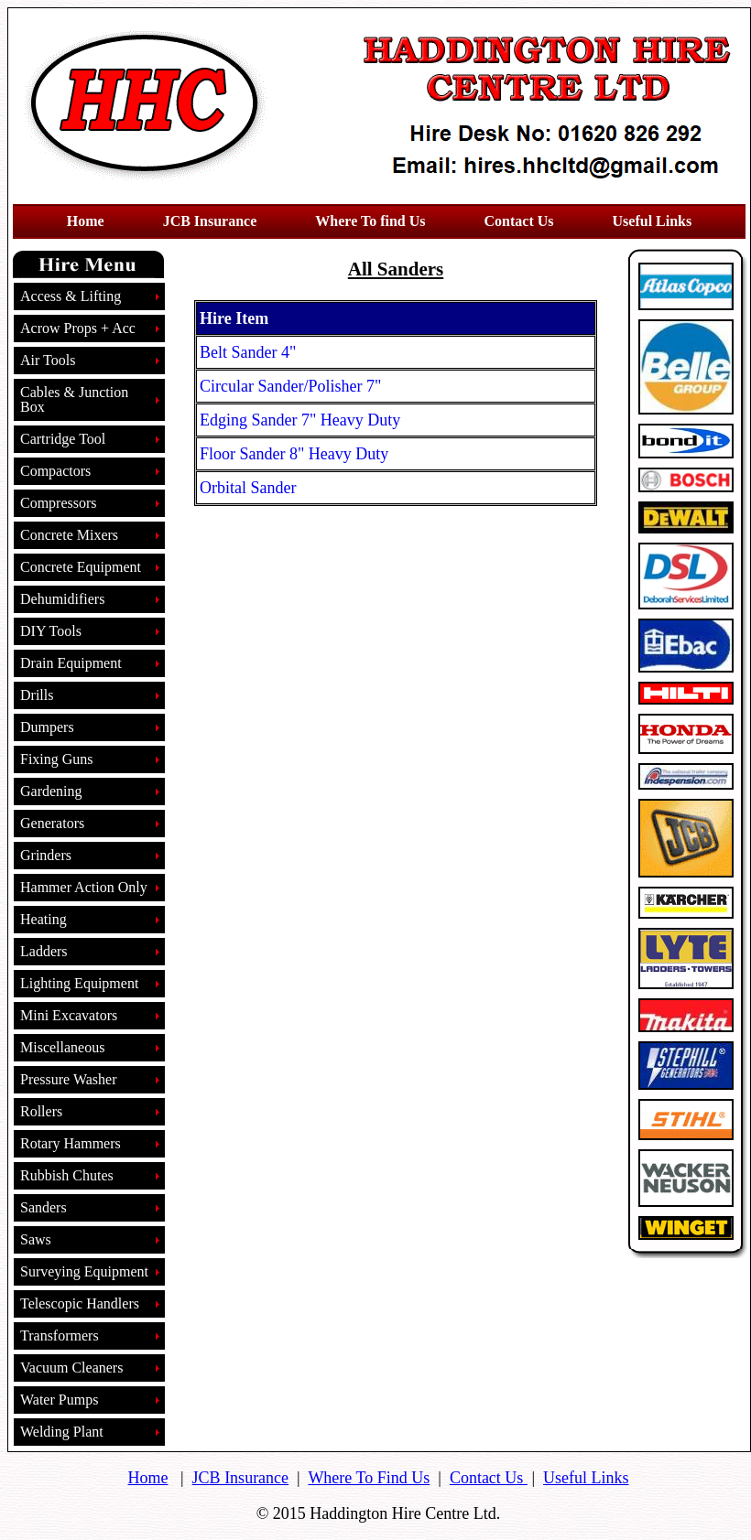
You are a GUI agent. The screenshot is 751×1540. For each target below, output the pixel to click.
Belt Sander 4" (248, 352)
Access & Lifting (70, 296)
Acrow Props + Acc (78, 328)
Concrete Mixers (69, 535)
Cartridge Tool (62, 439)
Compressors (58, 503)
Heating (43, 919)
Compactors (55, 471)
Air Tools (47, 360)
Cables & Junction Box (74, 399)
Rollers (41, 1111)
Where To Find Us (369, 1478)
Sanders (43, 1207)
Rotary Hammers (70, 1143)
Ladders (44, 951)
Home (148, 1478)
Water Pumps (59, 1399)
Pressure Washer (68, 1079)
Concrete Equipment (80, 567)
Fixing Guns (56, 759)
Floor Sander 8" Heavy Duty (294, 454)
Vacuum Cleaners (71, 1367)
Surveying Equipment (84, 1271)
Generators (52, 823)
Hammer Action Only (83, 887)
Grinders (45, 855)
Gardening (51, 791)
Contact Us (489, 1478)
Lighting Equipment (79, 983)
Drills (36, 695)
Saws (35, 1239)
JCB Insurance (240, 1478)
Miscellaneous (62, 1047)
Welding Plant (61, 1431)
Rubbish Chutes (67, 1175)
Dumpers (47, 727)
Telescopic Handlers (79, 1303)
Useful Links (586, 1478)
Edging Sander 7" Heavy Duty (300, 420)
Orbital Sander (248, 488)
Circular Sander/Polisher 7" (290, 386)
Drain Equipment (71, 663)
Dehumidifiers (62, 599)
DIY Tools (51, 631)
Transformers (59, 1335)
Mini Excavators (68, 1015)
